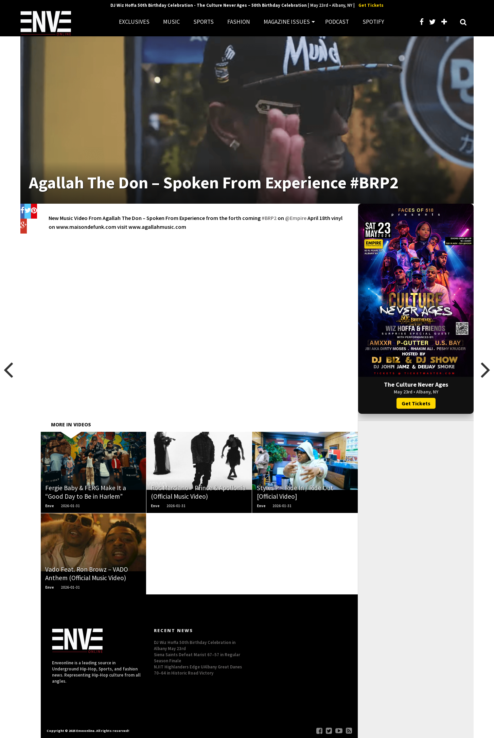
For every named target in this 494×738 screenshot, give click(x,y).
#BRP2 (269, 218)
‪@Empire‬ (295, 218)
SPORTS (203, 21)
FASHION (238, 21)
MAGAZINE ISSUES (287, 21)
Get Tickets (371, 5)
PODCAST (337, 21)
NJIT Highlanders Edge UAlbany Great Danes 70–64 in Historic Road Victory (198, 670)
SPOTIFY (373, 21)
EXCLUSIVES (134, 21)
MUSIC (171, 21)
